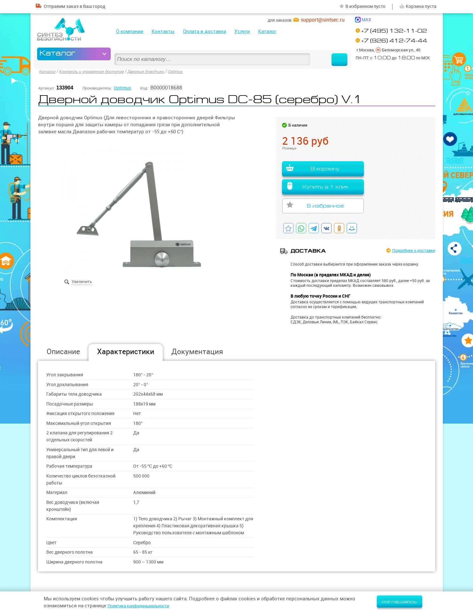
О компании (129, 31)
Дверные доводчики (157, 71)
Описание (63, 351)
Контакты (163, 31)
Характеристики (125, 351)
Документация (197, 351)
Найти (329, 54)
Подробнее (409, 251)
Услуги (242, 31)
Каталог (267, 31)
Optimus (190, 71)
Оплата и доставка (204, 31)
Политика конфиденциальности (145, 606)
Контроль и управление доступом (97, 71)
